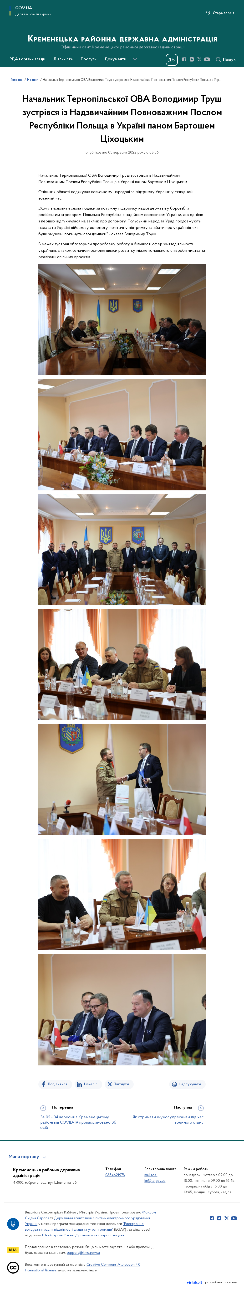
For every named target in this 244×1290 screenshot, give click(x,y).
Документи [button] (115, 59)
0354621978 (115, 1175)
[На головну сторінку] (122, 33)
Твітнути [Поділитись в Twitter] (121, 1084)
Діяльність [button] (63, 59)
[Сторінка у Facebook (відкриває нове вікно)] (184, 59)
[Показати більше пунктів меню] (134, 59)
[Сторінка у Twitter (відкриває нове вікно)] (199, 59)
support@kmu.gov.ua (83, 1253)
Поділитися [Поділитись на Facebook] (57, 1084)
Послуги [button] (89, 59)
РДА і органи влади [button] (27, 59)
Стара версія (223, 13)
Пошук (229, 60)
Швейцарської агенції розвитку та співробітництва (83, 1235)
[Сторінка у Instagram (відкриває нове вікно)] (192, 59)
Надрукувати (190, 1084)
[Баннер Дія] (172, 60)
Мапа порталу (24, 1157)
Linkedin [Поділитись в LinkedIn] (90, 1084)
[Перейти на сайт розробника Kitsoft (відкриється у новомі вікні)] (195, 1282)
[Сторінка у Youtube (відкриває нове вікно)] (207, 59)
